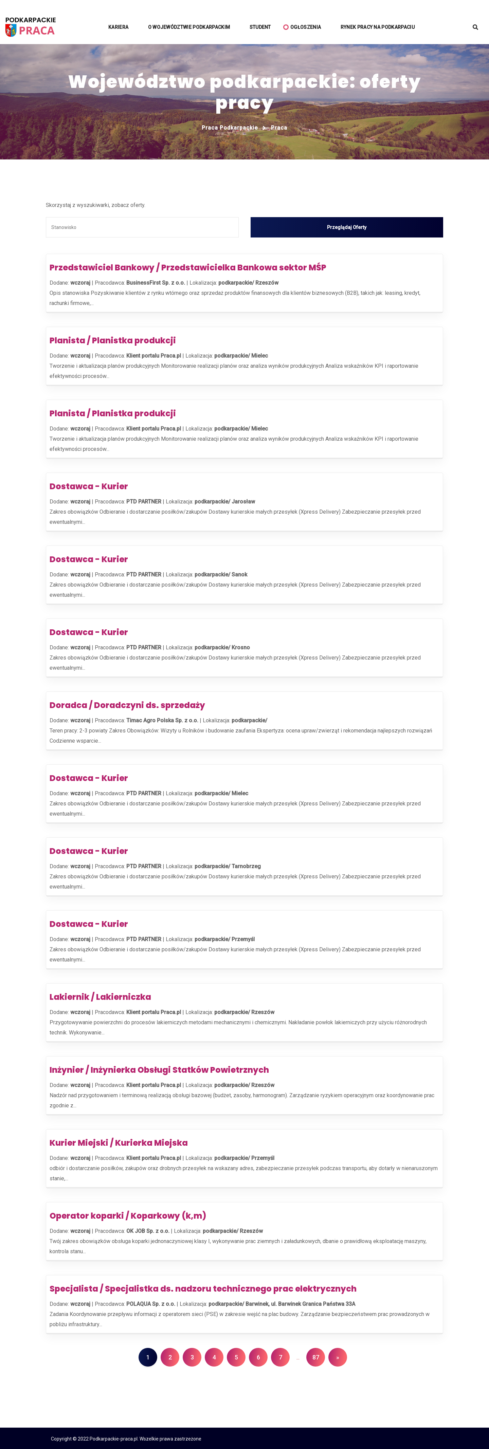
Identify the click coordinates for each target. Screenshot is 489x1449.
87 (315, 1356)
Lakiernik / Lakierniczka (100, 996)
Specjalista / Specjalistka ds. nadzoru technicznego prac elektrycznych (203, 1287)
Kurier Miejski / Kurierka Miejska (119, 1141)
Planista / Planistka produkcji (113, 339)
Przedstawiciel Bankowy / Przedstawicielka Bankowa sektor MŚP (188, 266)
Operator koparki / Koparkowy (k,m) (128, 1214)
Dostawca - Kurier (89, 485)
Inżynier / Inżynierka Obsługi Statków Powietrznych (159, 1068)
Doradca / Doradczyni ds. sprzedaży (127, 704)
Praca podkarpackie (230, 128)
